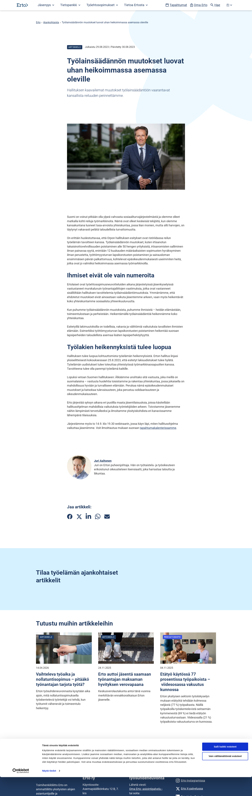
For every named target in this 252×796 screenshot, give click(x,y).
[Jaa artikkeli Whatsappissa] (97, 516)
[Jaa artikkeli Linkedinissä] (88, 516)
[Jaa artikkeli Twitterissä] (79, 516)
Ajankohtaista (51, 22)
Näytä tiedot (49, 789)
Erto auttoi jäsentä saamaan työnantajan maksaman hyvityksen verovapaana (124, 679)
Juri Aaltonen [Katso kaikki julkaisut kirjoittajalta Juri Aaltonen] (103, 460)
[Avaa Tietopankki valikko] (70, 5)
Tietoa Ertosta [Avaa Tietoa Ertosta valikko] (136, 5)
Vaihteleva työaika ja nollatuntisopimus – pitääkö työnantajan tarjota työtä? (62, 679)
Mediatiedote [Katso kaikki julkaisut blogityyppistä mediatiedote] (172, 636)
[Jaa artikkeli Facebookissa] (69, 516)
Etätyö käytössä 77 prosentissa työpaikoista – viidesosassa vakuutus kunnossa (185, 682)
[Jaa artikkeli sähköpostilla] (107, 516)
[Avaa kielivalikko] (229, 5)
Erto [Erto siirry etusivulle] (38, 22)
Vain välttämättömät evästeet (225, 775)
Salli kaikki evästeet (225, 765)
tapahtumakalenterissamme (158, 428)
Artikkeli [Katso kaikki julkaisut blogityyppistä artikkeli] (74, 47)
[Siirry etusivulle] (22, 5)
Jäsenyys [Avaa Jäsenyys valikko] (46, 5)
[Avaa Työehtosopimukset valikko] (102, 5)
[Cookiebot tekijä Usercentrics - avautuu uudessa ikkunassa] (21, 789)
